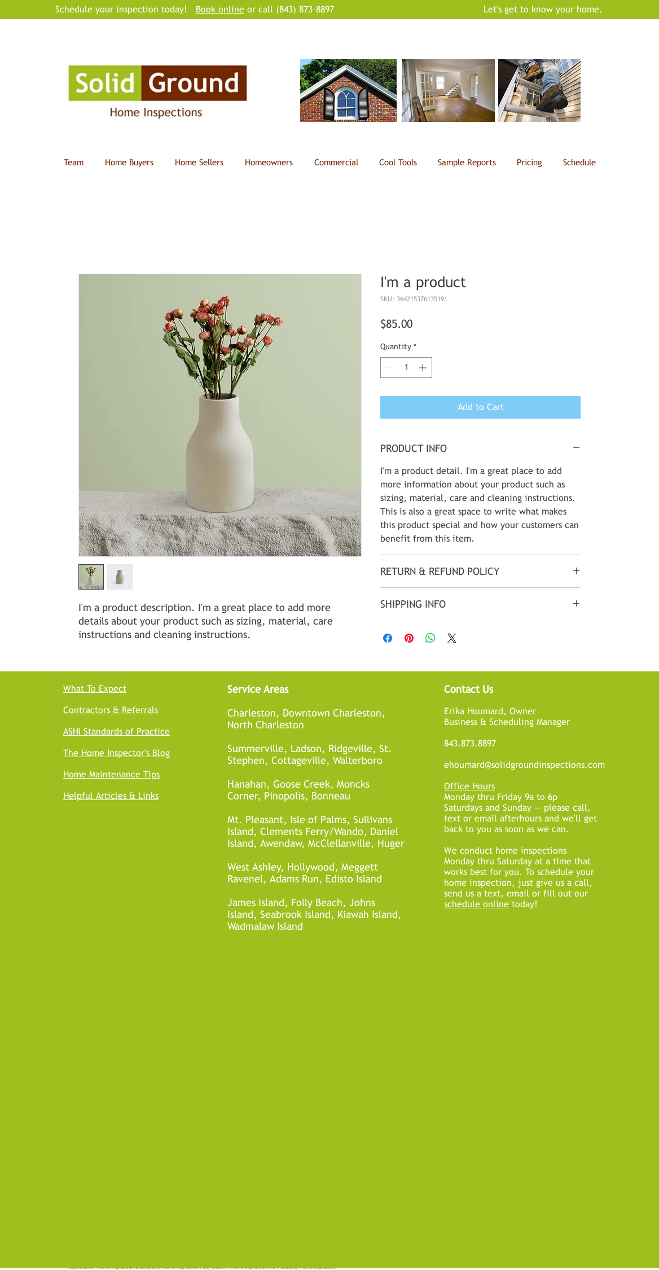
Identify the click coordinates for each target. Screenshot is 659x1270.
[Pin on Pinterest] (409, 638)
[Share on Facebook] (387, 638)
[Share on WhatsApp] (430, 638)
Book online (220, 9)
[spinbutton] (406, 367)
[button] (397, 162)
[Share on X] (452, 638)
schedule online (476, 904)
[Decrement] (389, 367)
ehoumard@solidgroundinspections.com (524, 764)
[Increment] (423, 367)
